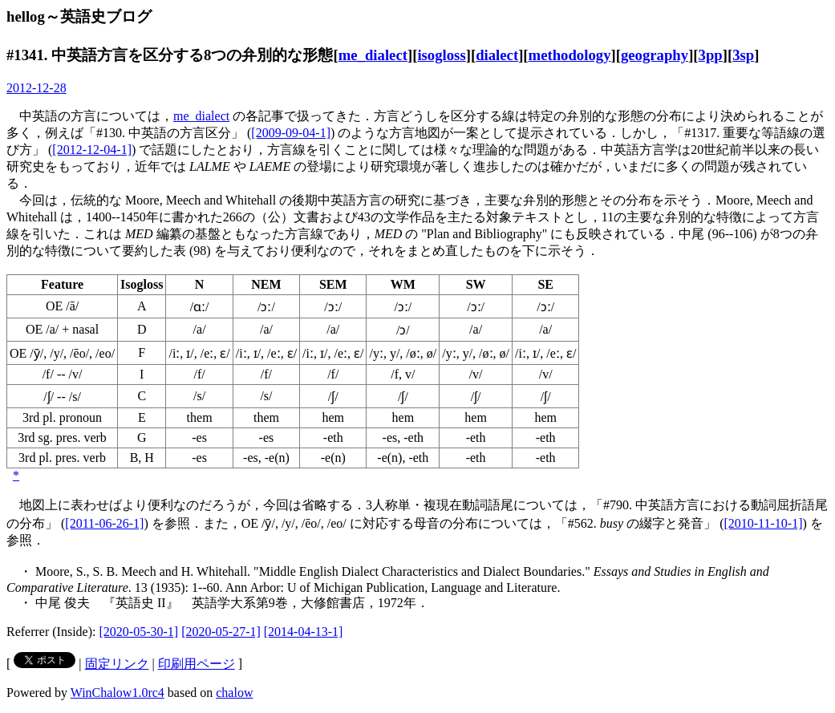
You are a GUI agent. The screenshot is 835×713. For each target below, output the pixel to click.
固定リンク (117, 663)
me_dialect (372, 55)
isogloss (441, 55)
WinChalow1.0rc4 (117, 692)
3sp (743, 55)
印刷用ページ (196, 663)
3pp (711, 55)
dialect (497, 55)
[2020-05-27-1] (221, 631)
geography (654, 55)
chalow (234, 692)
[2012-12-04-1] (92, 149)
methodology (570, 55)
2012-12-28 (36, 88)
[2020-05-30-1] (139, 631)
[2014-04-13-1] (303, 631)
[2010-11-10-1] (763, 523)
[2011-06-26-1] (104, 523)
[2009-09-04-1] (290, 133)
